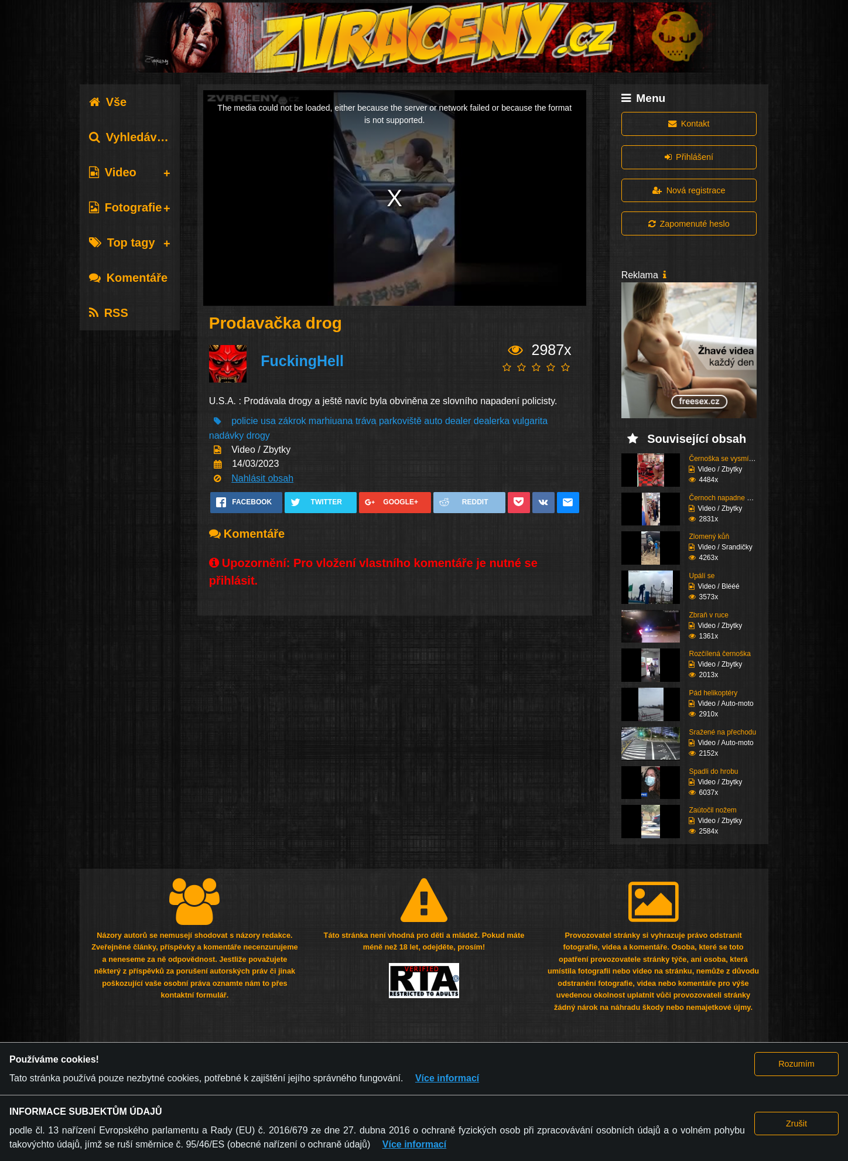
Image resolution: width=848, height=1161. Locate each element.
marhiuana (331, 421)
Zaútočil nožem (712, 810)
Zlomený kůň (709, 536)
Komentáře (128, 277)
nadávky (226, 436)
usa (268, 421)
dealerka (492, 421)
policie (244, 421)
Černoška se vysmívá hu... (730, 459)
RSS (108, 312)
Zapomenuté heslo (688, 223)
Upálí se (701, 576)
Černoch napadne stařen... (730, 498)
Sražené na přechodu (722, 732)
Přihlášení (689, 157)
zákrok (292, 421)
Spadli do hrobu (713, 771)
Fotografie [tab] (125, 207)
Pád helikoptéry (713, 693)
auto (433, 421)
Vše (108, 101)
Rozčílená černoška (719, 654)
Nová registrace (688, 190)
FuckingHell (302, 361)
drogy (258, 436)
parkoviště (400, 421)
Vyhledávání (131, 137)
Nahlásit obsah (262, 478)
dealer (458, 421)
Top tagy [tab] (122, 242)
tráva (366, 421)
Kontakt (688, 123)
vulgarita (530, 421)
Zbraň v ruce (708, 615)
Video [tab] (112, 172)
